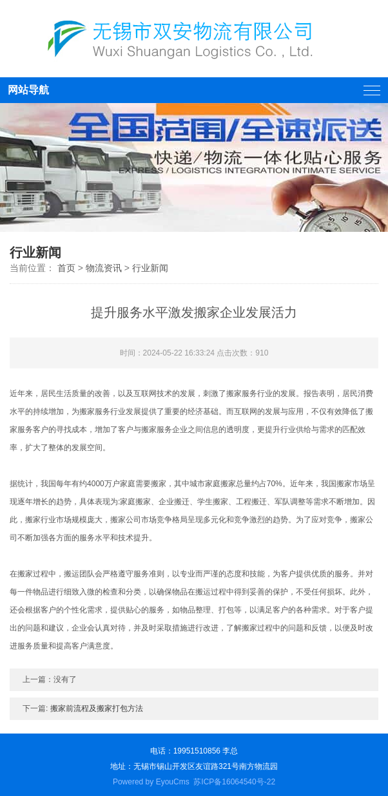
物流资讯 (104, 268)
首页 (66, 268)
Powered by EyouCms (151, 781)
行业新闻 (150, 268)
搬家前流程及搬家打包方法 (96, 708)
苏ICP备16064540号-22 (234, 781)
